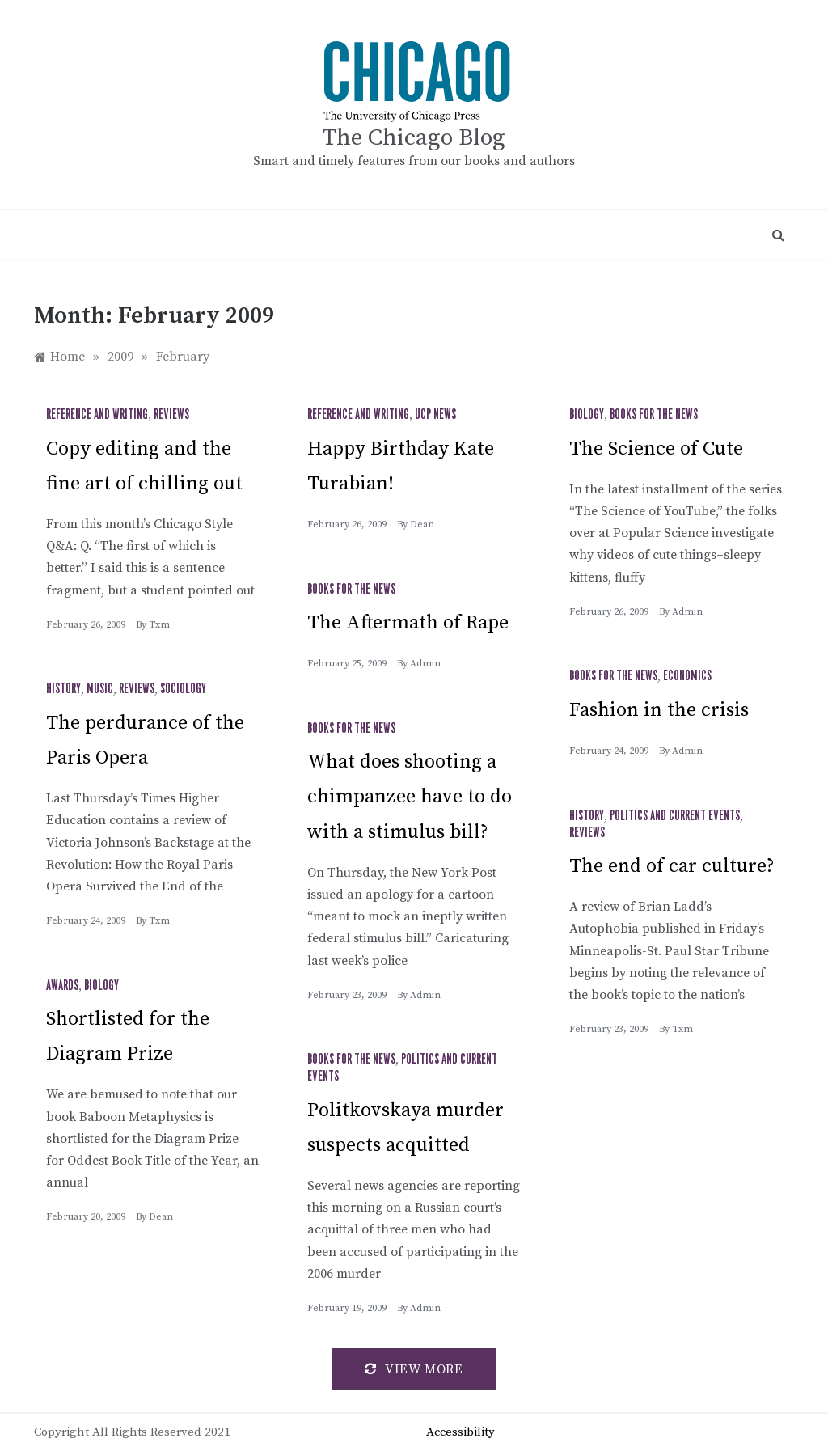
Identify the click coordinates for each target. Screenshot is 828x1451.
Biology (586, 414)
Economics (687, 676)
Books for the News (654, 414)
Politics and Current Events (675, 816)
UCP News (435, 414)
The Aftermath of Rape (408, 623)
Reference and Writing (97, 414)
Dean (422, 524)
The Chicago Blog (414, 138)
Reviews (171, 414)
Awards (62, 985)
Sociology (183, 689)
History (63, 689)
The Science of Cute (656, 449)
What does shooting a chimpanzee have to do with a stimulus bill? (409, 797)
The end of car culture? (672, 866)
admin (687, 612)
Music (100, 689)
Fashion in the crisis (659, 710)
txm (159, 625)
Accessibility (460, 1432)
